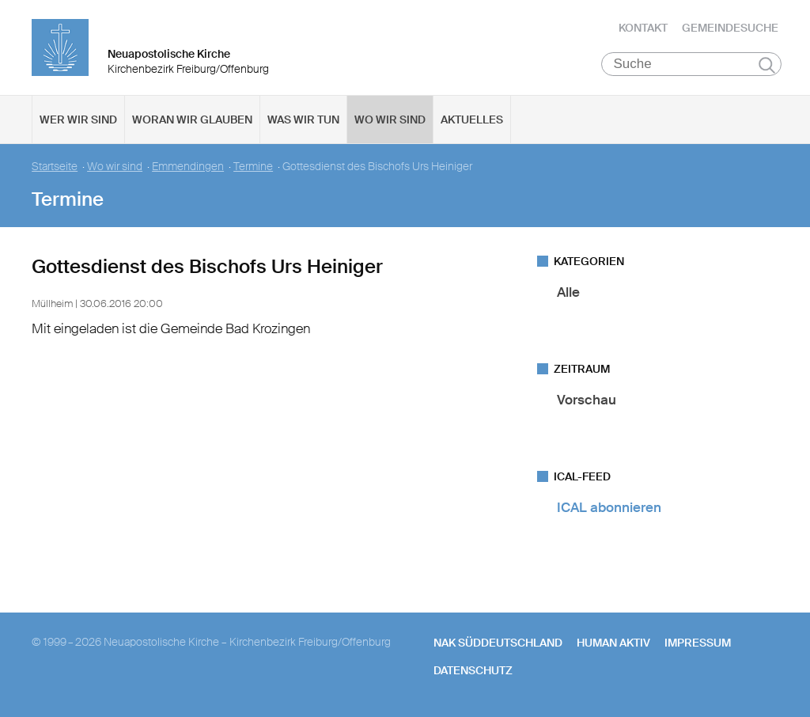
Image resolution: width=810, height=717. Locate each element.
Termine (253, 166)
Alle (568, 292)
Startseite (55, 166)
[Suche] (691, 64)
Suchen (767, 65)
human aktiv (613, 642)
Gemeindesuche (730, 28)
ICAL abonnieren (609, 507)
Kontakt (643, 28)
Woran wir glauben (192, 119)
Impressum (697, 642)
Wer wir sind (78, 119)
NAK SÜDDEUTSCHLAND (497, 642)
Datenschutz (473, 670)
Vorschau (586, 399)
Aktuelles (472, 119)
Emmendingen (188, 166)
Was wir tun (303, 119)
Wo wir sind (390, 119)
